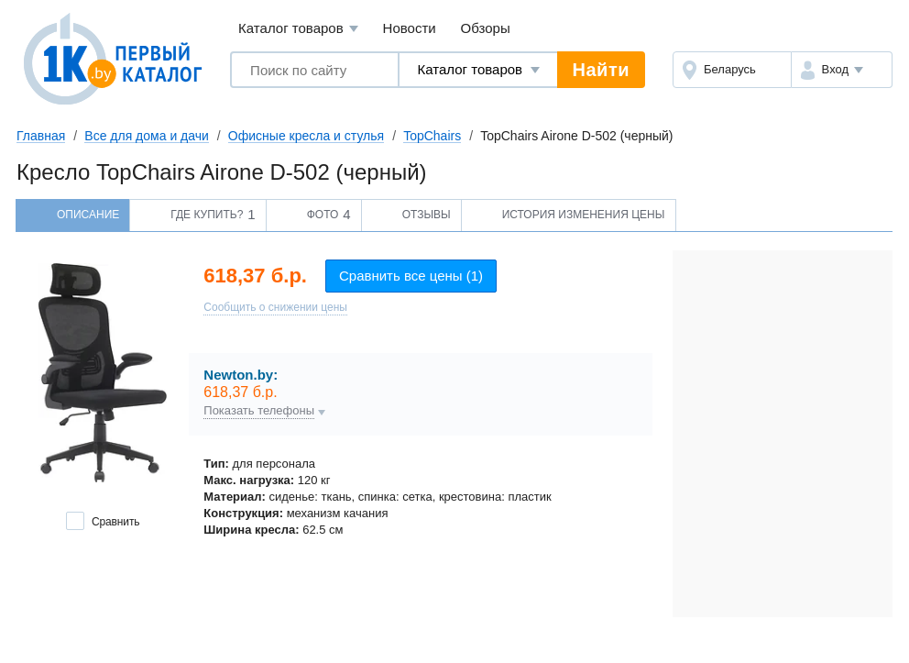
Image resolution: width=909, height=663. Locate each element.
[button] (842, 69)
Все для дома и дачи (146, 135)
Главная (40, 135)
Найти (601, 70)
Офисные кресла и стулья (306, 135)
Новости (409, 28)
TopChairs (432, 135)
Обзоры (485, 28)
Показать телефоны (258, 410)
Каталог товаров (298, 29)
